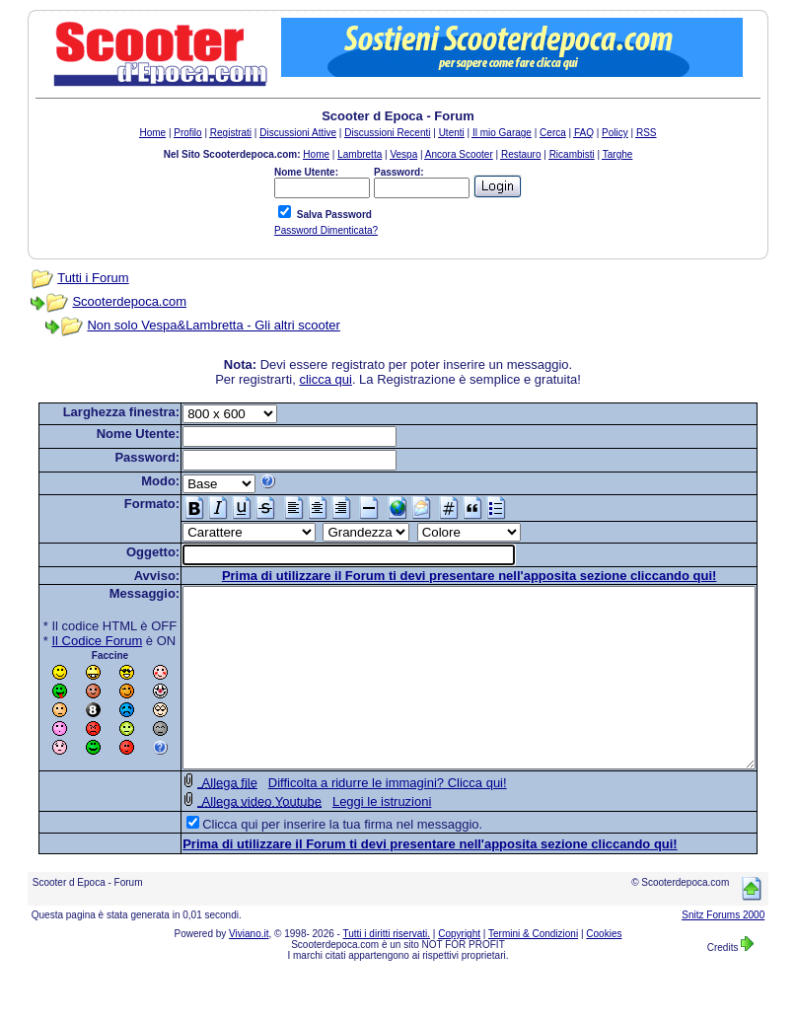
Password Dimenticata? (326, 230)
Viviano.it (248, 969)
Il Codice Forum (67, 640)
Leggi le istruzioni (351, 837)
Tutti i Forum (73, 277)
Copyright (459, 969)
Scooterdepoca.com (110, 301)
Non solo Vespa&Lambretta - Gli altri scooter (195, 325)
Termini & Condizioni (533, 969)
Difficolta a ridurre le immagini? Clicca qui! (357, 818)
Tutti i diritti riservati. (387, 969)
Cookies (603, 969)
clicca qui (330, 379)
